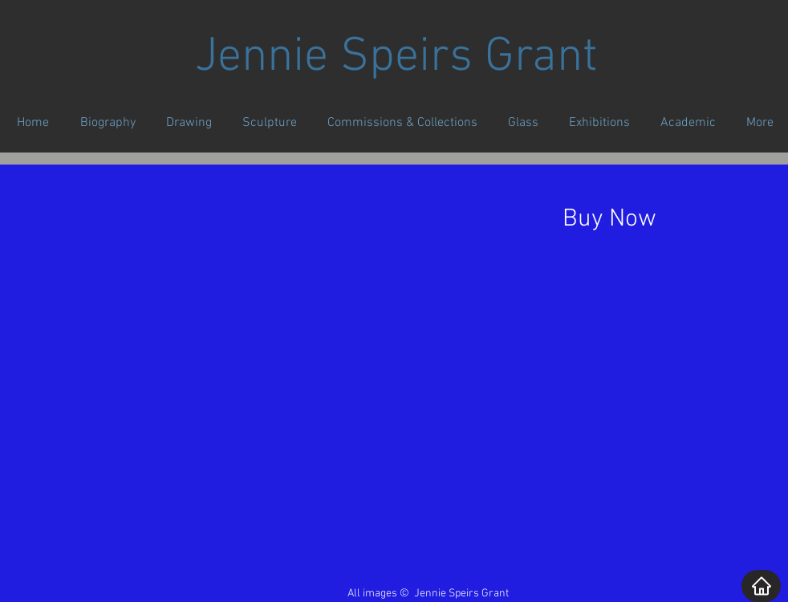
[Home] (761, 586)
